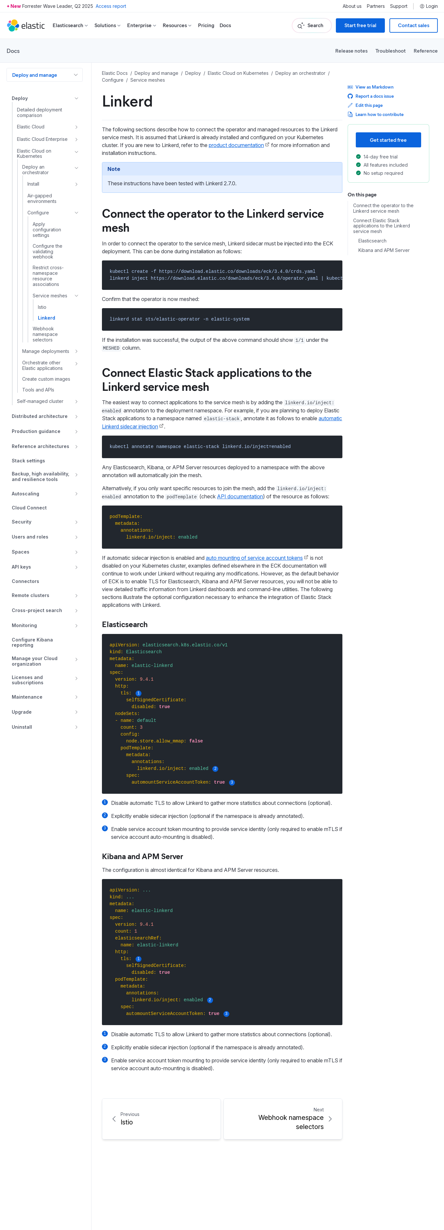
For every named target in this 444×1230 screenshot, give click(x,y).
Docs (225, 25)
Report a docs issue (371, 96)
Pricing (206, 25)
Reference (426, 50)
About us (352, 6)
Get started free (388, 139)
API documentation (240, 496)
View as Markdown (371, 87)
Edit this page (365, 105)
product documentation (236, 145)
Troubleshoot (390, 50)
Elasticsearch (125, 624)
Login (428, 6)
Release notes (351, 50)
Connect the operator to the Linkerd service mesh (213, 220)
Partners (376, 6)
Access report (111, 6)
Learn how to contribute (375, 114)
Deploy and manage (34, 74)
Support (398, 6)
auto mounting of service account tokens (254, 558)
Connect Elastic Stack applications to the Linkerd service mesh (207, 379)
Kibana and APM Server (142, 856)
